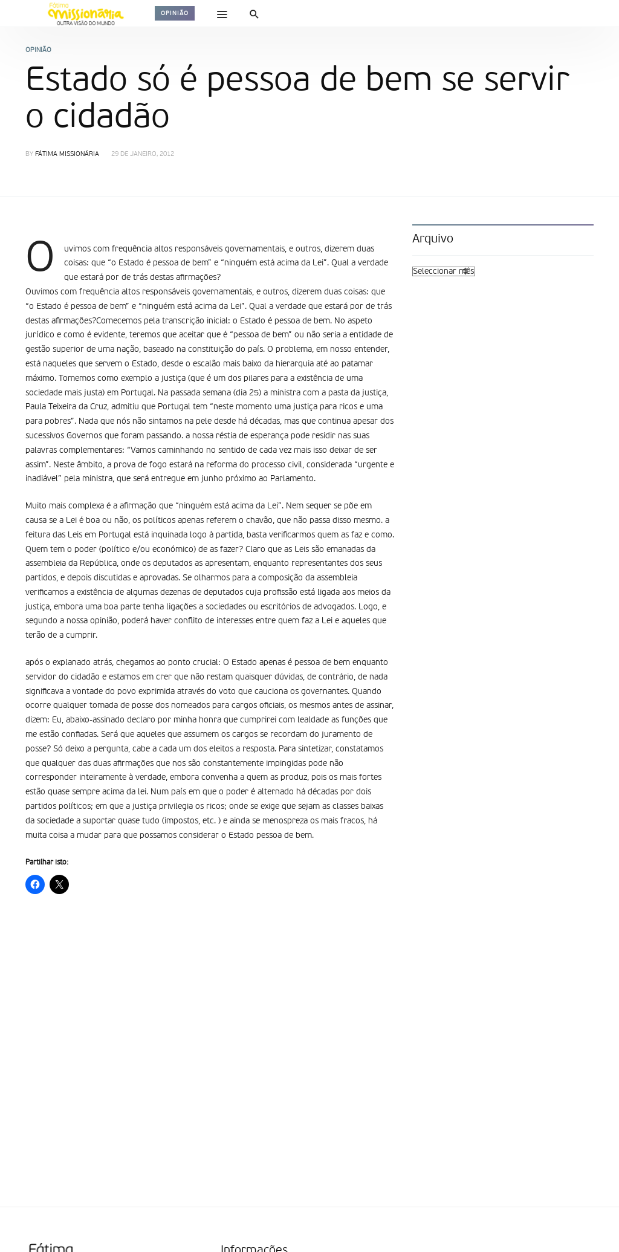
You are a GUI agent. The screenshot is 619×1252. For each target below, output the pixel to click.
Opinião (175, 13)
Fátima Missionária (67, 154)
